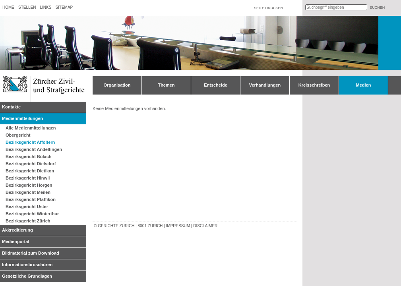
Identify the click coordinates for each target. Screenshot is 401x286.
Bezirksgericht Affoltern (30, 142)
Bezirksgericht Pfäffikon (31, 199)
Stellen (27, 7)
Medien (363, 85)
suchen (377, 8)
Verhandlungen (265, 85)
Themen (166, 85)
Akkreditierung (17, 230)
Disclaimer (205, 226)
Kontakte (11, 106)
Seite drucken (268, 8)
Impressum (178, 226)
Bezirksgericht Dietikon (30, 170)
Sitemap (64, 7)
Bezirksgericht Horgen (29, 185)
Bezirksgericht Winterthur (32, 213)
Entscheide (215, 85)
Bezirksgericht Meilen (28, 192)
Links (45, 7)
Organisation (117, 85)
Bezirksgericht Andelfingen (34, 149)
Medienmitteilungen (22, 118)
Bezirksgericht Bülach (29, 156)
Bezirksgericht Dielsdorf (31, 163)
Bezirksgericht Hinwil (28, 178)
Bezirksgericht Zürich (28, 220)
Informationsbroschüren (27, 264)
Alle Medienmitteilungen (31, 128)
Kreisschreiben (314, 85)
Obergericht (18, 135)
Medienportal (15, 241)
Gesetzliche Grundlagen (27, 276)
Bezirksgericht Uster (27, 206)
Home (8, 7)
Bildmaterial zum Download (30, 253)
